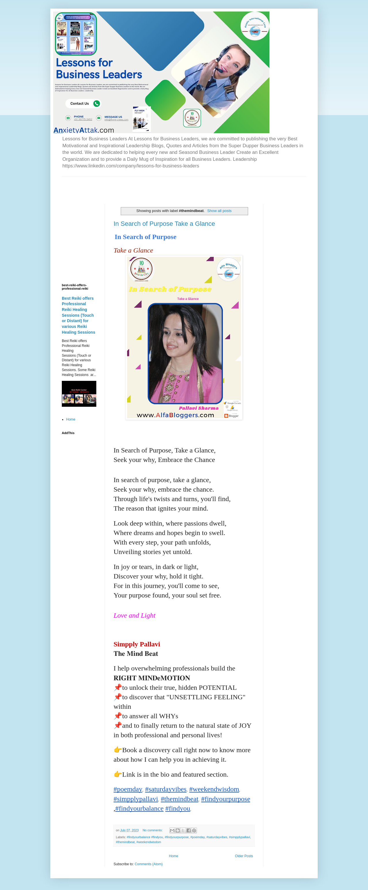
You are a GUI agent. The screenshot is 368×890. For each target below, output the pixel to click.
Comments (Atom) (148, 864)
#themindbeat (125, 842)
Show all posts (219, 211)
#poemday (197, 837)
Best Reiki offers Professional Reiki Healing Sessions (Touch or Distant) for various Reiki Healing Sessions (78, 315)
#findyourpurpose (177, 837)
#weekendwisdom (148, 842)
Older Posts (244, 856)
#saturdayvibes (216, 837)
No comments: (153, 830)
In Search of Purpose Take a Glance (164, 223)
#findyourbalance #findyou (145, 837)
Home (173, 856)
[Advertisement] (129, 185)
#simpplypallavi (239, 837)
